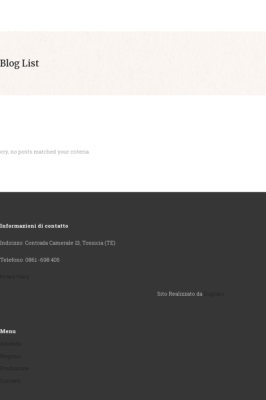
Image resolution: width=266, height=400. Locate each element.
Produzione (14, 368)
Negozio (10, 356)
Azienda (10, 343)
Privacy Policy (14, 276)
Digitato (214, 293)
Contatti (10, 380)
